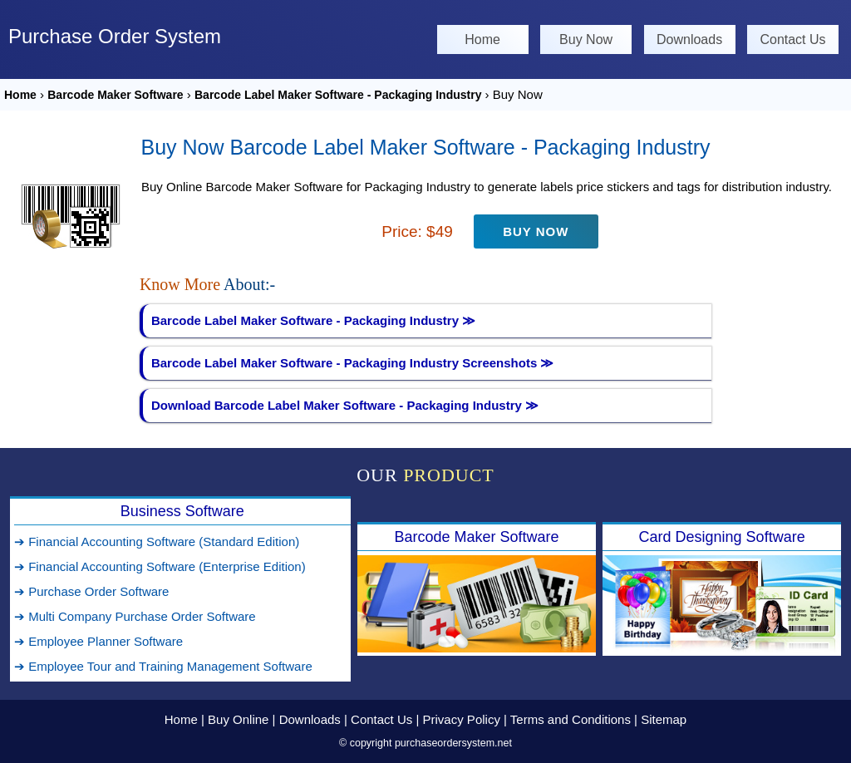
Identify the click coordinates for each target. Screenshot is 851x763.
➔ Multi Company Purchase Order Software (135, 616)
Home (482, 39)
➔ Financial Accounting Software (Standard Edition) (156, 541)
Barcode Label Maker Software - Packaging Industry (337, 94)
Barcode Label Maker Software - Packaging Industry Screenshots (352, 363)
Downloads (689, 39)
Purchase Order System (114, 36)
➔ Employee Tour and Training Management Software (163, 666)
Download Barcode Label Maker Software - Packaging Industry (345, 405)
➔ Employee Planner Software (98, 641)
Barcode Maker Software (115, 94)
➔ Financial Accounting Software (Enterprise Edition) (160, 566)
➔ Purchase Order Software (91, 591)
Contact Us (792, 39)
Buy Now (585, 39)
